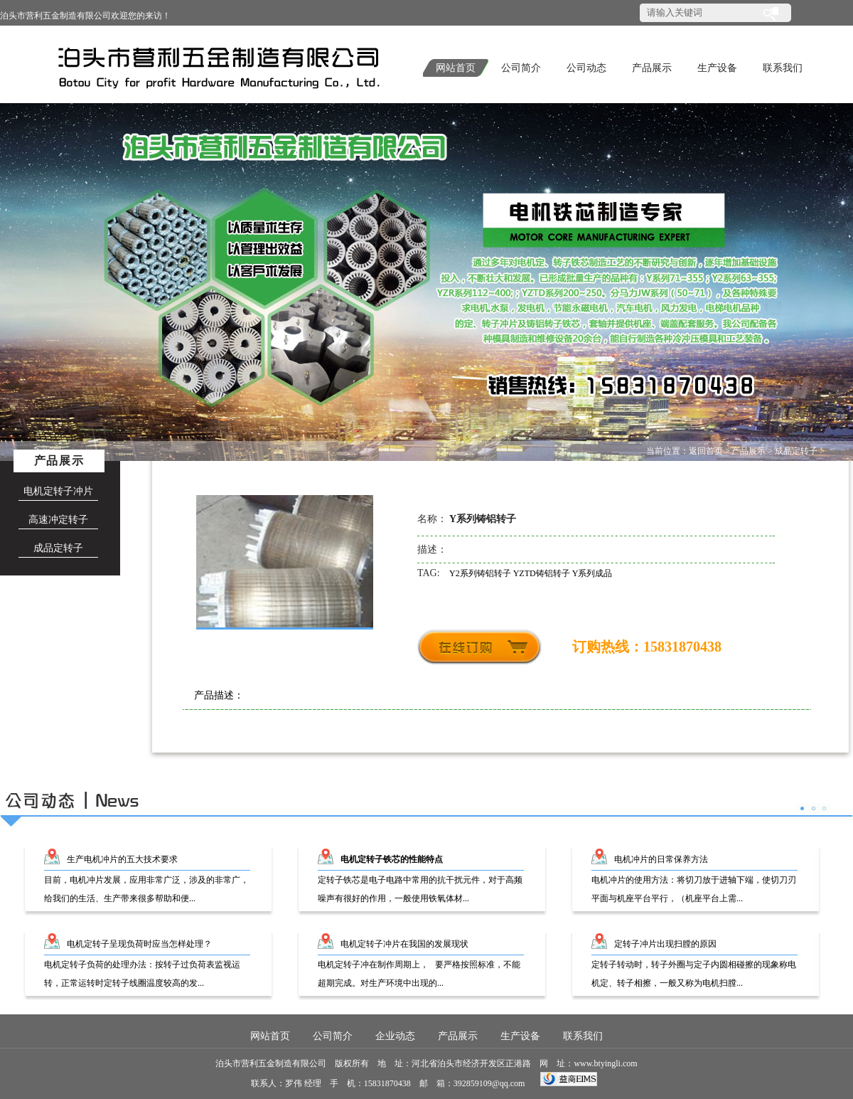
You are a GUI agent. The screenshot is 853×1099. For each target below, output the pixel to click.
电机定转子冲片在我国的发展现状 (404, 944)
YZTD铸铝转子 (542, 573)
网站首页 (456, 68)
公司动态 (586, 68)
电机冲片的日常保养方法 (661, 859)
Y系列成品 (592, 573)
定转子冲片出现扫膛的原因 (665, 944)
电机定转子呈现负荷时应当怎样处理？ (139, 944)
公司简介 (521, 68)
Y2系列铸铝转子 (481, 573)
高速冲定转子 (58, 519)
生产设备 (717, 68)
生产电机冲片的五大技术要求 (122, 859)
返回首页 (706, 451)
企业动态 (395, 1036)
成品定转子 (796, 451)
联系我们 (783, 68)
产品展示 (652, 68)
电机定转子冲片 (58, 491)
